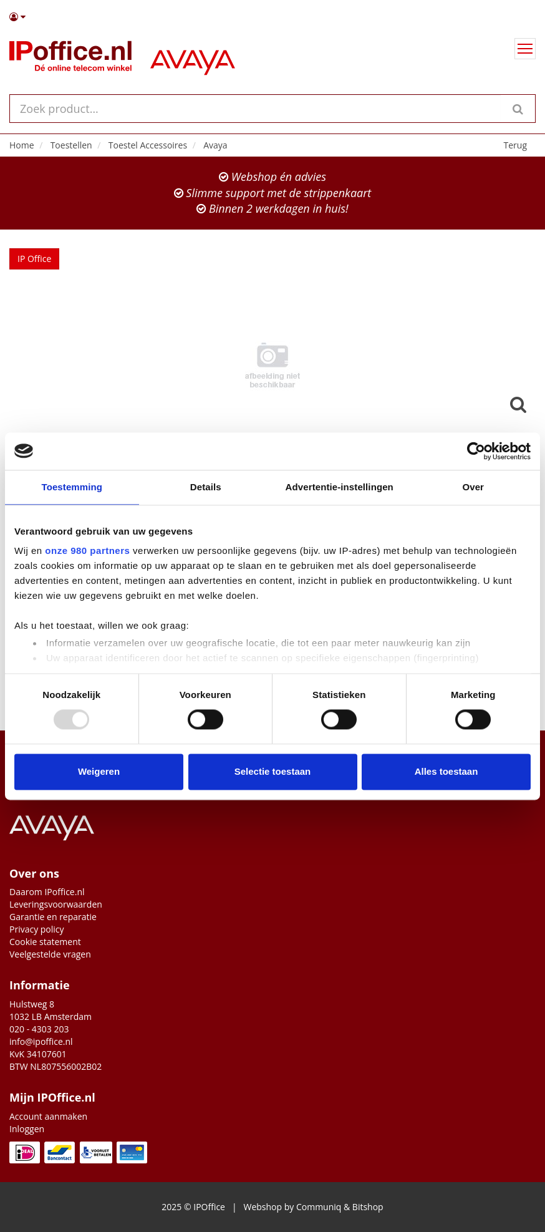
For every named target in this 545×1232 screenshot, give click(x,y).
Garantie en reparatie (53, 917)
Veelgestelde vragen (50, 954)
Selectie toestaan (272, 771)
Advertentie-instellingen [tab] (339, 487)
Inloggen (26, 1129)
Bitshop (367, 1207)
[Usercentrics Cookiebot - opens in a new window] (476, 451)
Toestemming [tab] (71, 487)
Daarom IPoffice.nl (47, 892)
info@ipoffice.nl (41, 1041)
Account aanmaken (48, 1116)
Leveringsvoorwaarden (55, 904)
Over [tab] (473, 487)
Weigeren (99, 771)
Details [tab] (205, 487)
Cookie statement (45, 942)
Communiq (318, 1207)
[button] (272, 16)
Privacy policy (36, 929)
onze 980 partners (87, 550)
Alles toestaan (446, 771)
